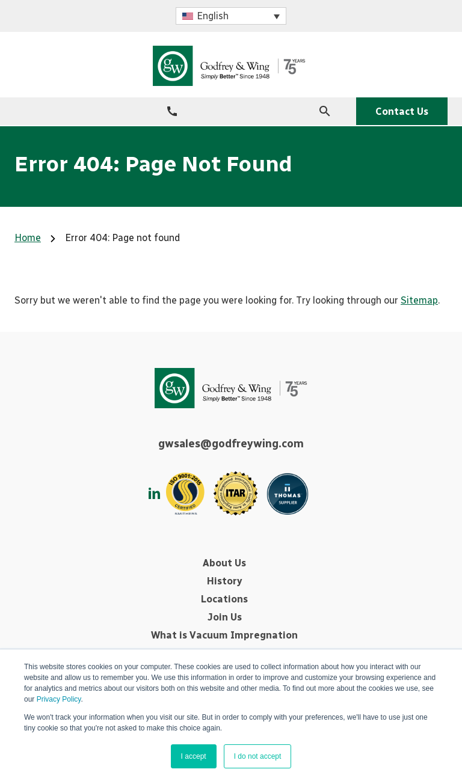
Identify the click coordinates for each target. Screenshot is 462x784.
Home (27, 237)
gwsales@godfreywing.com (231, 443)
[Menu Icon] (20, 111)
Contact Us (401, 111)
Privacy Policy (59, 699)
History (224, 581)
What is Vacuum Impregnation (224, 635)
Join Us (225, 617)
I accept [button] (193, 756)
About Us (224, 563)
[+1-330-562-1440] (172, 111)
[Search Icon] (325, 111)
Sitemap (419, 300)
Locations (224, 599)
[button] (231, 16)
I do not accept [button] (258, 756)
